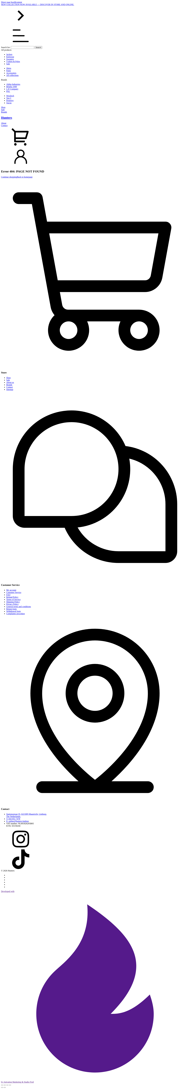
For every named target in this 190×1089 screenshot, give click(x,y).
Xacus (9, 103)
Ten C (8, 98)
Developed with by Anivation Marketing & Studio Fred (95, 986)
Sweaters (10, 59)
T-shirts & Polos (13, 61)
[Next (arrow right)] (5, 1087)
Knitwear (10, 57)
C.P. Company (12, 89)
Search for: (5, 47)
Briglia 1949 (11, 87)
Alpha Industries (13, 84)
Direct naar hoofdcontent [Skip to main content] (11, 2)
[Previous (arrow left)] (2, 1087)
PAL (8, 91)
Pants (8, 71)
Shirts (8, 68)
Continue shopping (9, 177)
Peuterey (10, 100)
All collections (12, 75)
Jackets (9, 54)
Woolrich (10, 96)
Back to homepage (24, 177)
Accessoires (11, 73)
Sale (8, 64)
